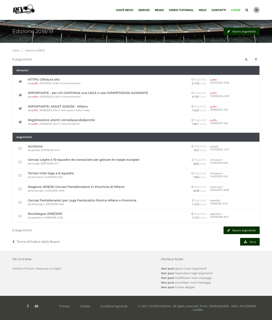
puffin (34, 83)
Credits (198, 310)
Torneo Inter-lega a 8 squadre (51, 173)
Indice (16, 50)
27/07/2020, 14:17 (219, 149)
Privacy (65, 306)
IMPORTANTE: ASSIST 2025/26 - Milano (58, 106)
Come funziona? (71, 83)
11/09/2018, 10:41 (219, 203)
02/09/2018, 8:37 (219, 216)
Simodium (216, 159)
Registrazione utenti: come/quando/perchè (61, 120)
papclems (37, 217)
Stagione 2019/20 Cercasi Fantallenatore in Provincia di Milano (76, 187)
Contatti (219, 10)
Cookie (85, 306)
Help (203, 10)
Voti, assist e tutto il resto (75, 110)
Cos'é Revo (124, 10)
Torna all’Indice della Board (36, 242)
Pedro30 (215, 200)
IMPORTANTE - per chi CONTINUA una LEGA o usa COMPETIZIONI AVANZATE (88, 93)
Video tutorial (181, 10)
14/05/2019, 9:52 (219, 176)
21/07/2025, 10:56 (219, 82)
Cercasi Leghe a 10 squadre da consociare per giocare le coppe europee (83, 160)
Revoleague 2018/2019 (45, 214)
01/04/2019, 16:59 (219, 190)
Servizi (144, 10)
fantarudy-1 (37, 190)
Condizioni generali (114, 306)
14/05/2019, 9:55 (219, 162)
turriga (35, 163)
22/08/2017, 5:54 (219, 123)
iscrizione (35, 146)
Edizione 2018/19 (32, 31)
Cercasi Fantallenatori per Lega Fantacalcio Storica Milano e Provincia (82, 200)
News (159, 10)
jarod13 (35, 150)
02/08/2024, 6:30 (219, 96)
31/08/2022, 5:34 (219, 109)
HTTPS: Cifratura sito (44, 79)
